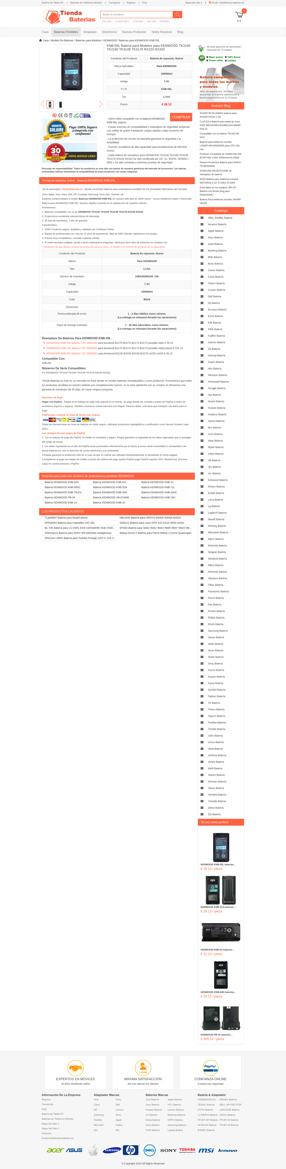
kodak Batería (216, 493)
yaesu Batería (216, 788)
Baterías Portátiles (66, 32)
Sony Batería (152, 1125)
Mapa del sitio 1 (193, 2)
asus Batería (215, 237)
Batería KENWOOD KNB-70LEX (63, 492)
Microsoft (98, 1125)
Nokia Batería (153, 1120)
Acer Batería (152, 1099)
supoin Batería (216, 676)
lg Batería (214, 506)
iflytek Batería (216, 447)
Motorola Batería (176, 1114)
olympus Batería (217, 578)
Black (147, 299)
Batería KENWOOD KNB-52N (62, 482)
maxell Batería (216, 519)
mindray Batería (217, 525)
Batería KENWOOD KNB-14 (61, 502)
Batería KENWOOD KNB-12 (157, 482)
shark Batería (216, 657)
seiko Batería (215, 643)
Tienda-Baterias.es (71, 189)
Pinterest (46, 1133)
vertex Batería (216, 761)
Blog (180, 32)
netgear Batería (217, 552)
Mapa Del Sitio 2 (50, 1128)
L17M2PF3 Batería (208, 1114)
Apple (119, 1120)
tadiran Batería (216, 696)
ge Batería (214, 348)
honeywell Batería (218, 381)
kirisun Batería (216, 486)
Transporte (114, 2)
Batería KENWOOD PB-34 (60, 497)
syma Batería (215, 683)
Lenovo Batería (176, 1109)
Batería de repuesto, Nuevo (166, 58)
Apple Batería (175, 1099)
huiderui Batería (217, 414)
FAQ (144, 2)
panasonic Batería (218, 591)
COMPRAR (181, 117)
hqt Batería (214, 394)
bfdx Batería (215, 257)
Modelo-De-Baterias (62, 40)
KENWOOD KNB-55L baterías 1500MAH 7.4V (217, 864)
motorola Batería (217, 545)
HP (95, 1109)
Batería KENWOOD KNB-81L (110, 482)
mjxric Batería (216, 539)
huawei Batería (216, 407)
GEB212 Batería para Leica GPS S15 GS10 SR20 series (152, 522)
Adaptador (90, 32)
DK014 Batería (227, 1114)
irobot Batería (215, 453)
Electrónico (109, 32)
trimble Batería (216, 729)
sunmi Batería (216, 670)
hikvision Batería (217, 375)
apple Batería (215, 230)
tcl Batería (214, 702)
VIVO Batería (153, 1130)
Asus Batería (152, 1104)
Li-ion (166, 96)
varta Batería (215, 748)
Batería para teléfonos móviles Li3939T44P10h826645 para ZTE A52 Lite (220, 146)
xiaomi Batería (216, 775)
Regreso (131, 2)
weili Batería (215, 768)
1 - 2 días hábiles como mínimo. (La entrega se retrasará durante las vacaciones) (147, 315)
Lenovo (119, 1109)
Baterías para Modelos (88, 40)
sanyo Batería (216, 637)
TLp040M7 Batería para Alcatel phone (66, 517)
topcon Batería (216, 716)
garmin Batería (216, 342)
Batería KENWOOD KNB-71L (158, 487)
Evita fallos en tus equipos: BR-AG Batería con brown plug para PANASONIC (218, 191)
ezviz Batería (215, 316)
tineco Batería (216, 709)
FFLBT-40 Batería (229, 1120)
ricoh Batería (215, 624)
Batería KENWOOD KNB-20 (109, 502)
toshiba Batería (217, 722)
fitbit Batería (215, 329)
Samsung (99, 1114)
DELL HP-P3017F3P (230, 1104)
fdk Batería (214, 322)
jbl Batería (214, 460)
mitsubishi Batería (218, 532)
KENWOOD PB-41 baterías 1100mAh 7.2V (215, 1035)
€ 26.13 (166, 104)
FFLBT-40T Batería (208, 1120)
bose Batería (215, 263)
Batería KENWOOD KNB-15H (158, 497)
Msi (117, 1130)
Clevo (97, 1104)
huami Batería (216, 401)
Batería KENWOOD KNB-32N (110, 487)
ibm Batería (214, 427)
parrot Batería (216, 598)
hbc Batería (214, 368)
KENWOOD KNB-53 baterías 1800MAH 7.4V (216, 950)
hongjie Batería (217, 388)
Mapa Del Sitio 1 (50, 1123)
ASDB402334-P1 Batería (209, 1099)
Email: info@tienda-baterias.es (226, 2)
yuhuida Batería (217, 801)
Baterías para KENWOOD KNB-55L (139, 40)
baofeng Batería (217, 250)
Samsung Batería (177, 1125)
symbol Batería (216, 689)
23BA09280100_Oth (147, 276)
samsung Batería (218, 630)
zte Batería (214, 814)
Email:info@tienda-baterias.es (58, 1138)
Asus (118, 1099)
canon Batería (216, 270)
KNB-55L (166, 89)
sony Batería (215, 663)
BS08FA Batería (206, 1130)
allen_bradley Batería (220, 217)
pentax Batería (216, 611)
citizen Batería (216, 283)
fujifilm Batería (216, 335)
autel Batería (215, 244)
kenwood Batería (217, 480)
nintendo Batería (217, 571)
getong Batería (216, 355)
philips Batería (216, 617)
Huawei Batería (154, 1109)
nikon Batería (215, 565)
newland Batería (217, 558)
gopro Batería (216, 362)
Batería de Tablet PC (53, 2)
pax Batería (214, 604)
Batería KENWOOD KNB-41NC (159, 492)
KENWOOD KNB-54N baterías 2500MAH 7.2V (217, 992)
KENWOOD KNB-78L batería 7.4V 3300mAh (72, 342)
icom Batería (215, 434)
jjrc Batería (214, 466)
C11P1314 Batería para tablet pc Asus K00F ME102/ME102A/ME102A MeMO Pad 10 (220, 125)
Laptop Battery (175, 1130)
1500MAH (166, 73)
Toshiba (98, 1120)
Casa (45, 32)
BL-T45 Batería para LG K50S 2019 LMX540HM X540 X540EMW (79, 528)
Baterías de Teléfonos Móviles (86, 2)
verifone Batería (217, 755)
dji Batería (214, 303)
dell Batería (214, 296)
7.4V (166, 81)
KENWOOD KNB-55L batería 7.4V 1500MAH (72, 353)
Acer (96, 1099)
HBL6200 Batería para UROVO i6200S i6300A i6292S (150, 517)
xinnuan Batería (217, 781)
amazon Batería (217, 224)
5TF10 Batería (205, 1109)
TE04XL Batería (206, 1104)
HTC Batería (174, 1104)
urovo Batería (216, 742)
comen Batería (216, 289)
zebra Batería (216, 807)
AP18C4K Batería (207, 1125)
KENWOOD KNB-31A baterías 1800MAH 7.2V (217, 907)
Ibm (96, 1130)
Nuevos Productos (134, 32)
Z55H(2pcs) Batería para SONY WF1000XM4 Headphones (78, 533)
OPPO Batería (175, 1120)
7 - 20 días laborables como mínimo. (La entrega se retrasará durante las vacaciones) (147, 327)
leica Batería (215, 499)
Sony (118, 1114)
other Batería (215, 584)
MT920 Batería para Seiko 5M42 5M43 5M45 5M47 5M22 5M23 (154, 528)
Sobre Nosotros (162, 32)
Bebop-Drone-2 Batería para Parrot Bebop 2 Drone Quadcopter (156, 533)
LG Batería (151, 1114)
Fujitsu (119, 1125)
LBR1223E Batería (229, 1109)
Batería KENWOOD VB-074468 (111, 497)
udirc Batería (215, 735)
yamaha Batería (217, 794)
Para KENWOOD (167, 66)
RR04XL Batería (228, 1099)
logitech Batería (217, 512)
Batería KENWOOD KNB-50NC (62, 487)
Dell (118, 1104)
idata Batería (215, 440)
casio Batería (215, 276)
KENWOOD (110, 40)
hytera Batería (216, 421)
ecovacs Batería (217, 309)
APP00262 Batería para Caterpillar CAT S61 (70, 522)
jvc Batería (214, 473)
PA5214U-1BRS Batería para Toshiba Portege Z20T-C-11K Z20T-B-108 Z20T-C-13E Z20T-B (79, 539)
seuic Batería (215, 650)
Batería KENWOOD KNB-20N (110, 492)
